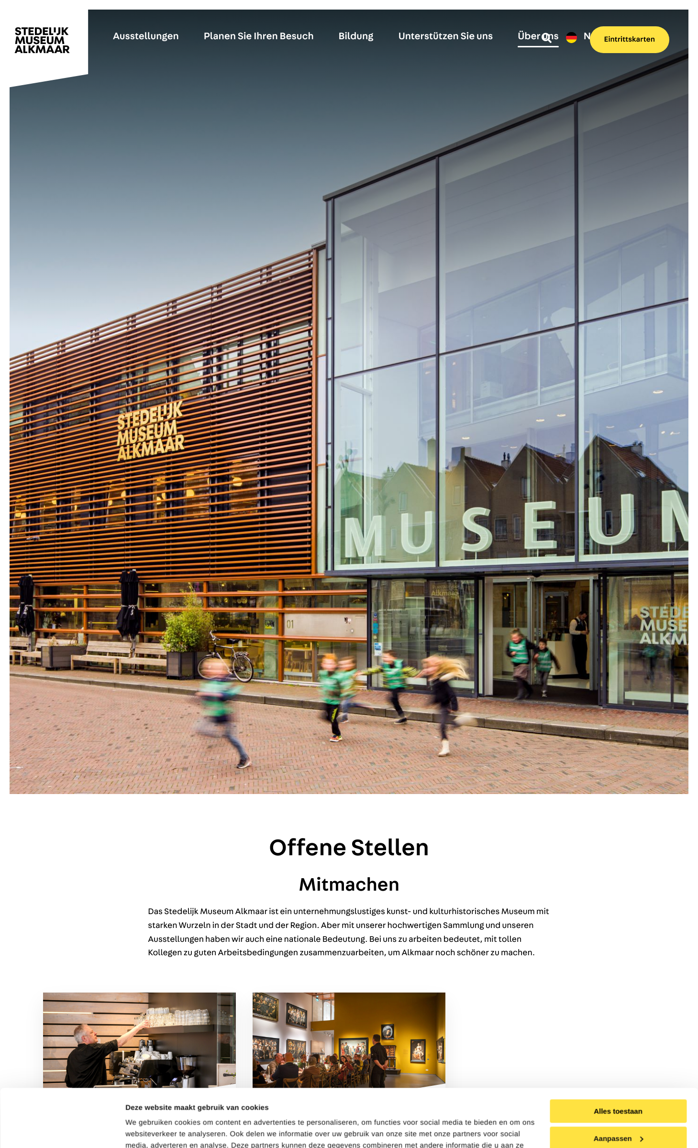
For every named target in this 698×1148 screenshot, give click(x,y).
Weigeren (618, 1111)
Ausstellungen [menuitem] (146, 37)
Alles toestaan (618, 1057)
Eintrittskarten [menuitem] (629, 40)
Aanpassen (618, 1084)
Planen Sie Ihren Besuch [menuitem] (259, 37)
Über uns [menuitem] (538, 37)
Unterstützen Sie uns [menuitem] (446, 37)
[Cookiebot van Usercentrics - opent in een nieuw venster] (62, 1129)
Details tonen (148, 1129)
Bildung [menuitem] (356, 37)
